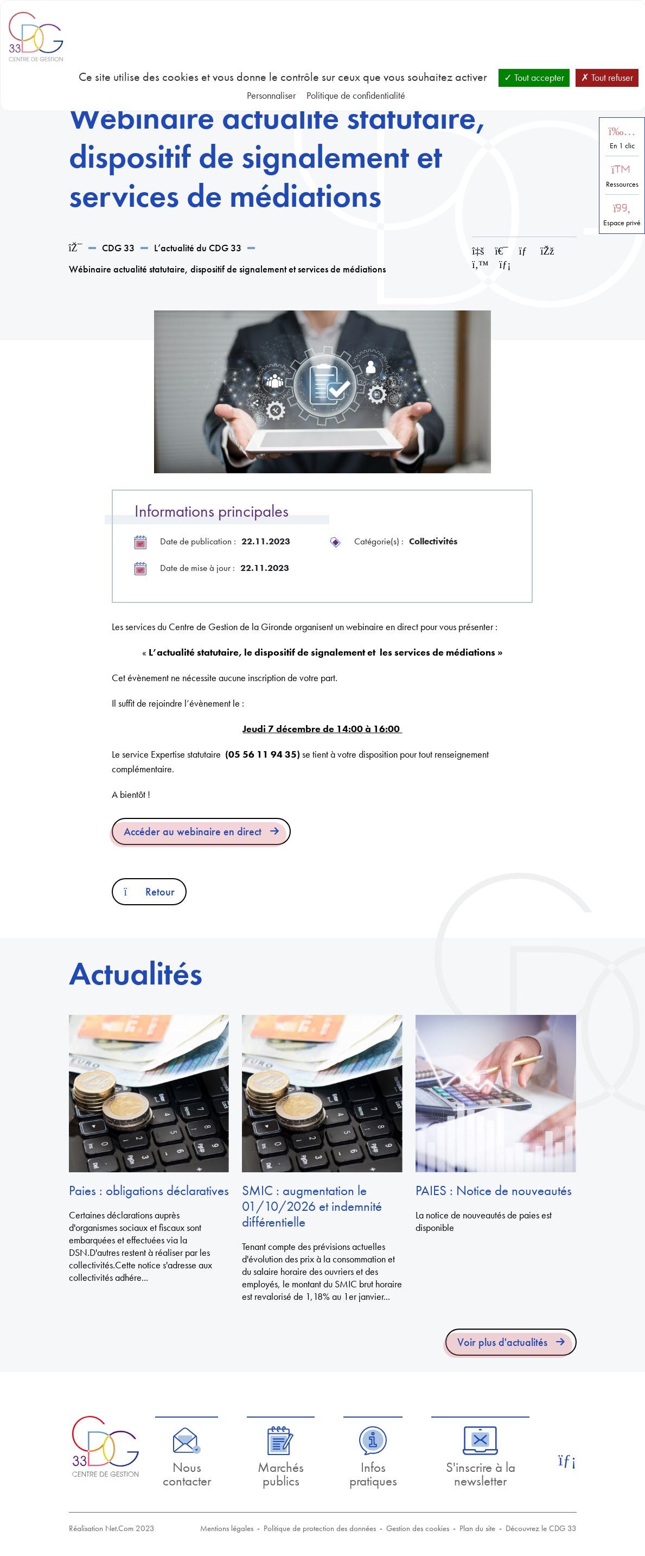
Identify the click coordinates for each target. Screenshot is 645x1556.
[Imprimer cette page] (501, 251)
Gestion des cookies (417, 1528)
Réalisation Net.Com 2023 (112, 1528)
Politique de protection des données (320, 1528)
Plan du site (477, 1528)
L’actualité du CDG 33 (197, 248)
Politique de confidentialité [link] (355, 95)
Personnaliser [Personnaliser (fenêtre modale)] (271, 95)
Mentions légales (226, 1528)
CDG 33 (118, 248)
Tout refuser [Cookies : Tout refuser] (607, 77)
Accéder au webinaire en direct (192, 831)
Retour (149, 892)
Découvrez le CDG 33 (541, 1528)
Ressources (622, 184)
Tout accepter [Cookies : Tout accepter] (534, 77)
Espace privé (622, 223)
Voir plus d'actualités (502, 1342)
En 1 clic (622, 146)
